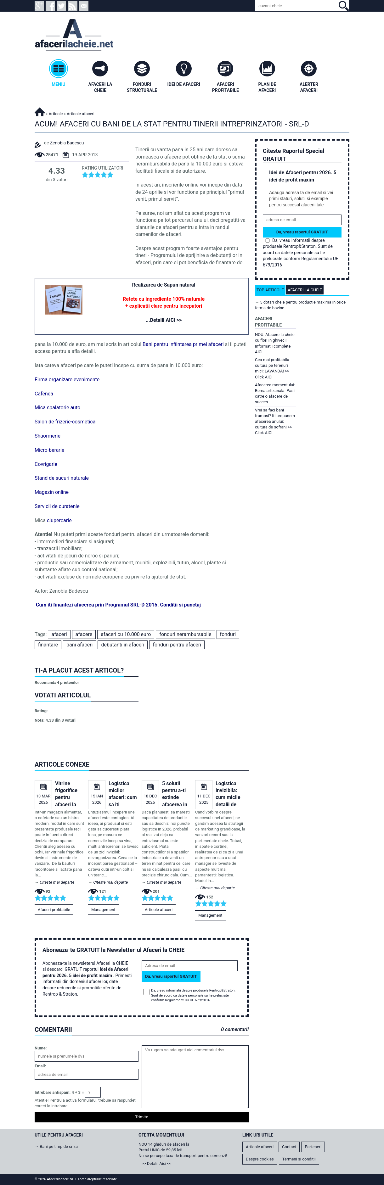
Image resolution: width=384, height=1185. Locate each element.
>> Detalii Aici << (156, 1163)
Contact (289, 1146)
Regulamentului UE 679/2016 (187, 1000)
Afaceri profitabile (54, 909)
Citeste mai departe (57, 882)
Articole (56, 113)
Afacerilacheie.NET (40, 111)
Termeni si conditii (299, 1159)
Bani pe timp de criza (59, 1146)
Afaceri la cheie (305, 290)
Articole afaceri (158, 909)
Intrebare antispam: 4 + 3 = (59, 1092)
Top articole (270, 290)
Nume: (41, 1048)
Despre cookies (260, 1159)
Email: (40, 1066)
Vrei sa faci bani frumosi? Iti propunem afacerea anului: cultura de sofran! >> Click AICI (275, 421)
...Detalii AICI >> (164, 320)
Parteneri (313, 1146)
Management (103, 909)
